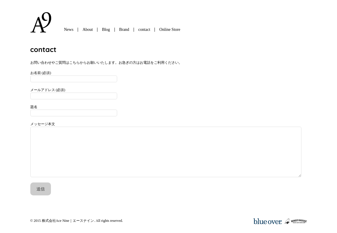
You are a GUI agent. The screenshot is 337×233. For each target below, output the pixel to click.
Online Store (169, 29)
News (69, 29)
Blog (106, 29)
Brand (124, 29)
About (87, 29)
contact (144, 29)
